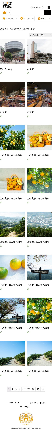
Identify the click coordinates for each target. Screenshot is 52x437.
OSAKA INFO (14, 402)
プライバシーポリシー (38, 402)
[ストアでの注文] (40, 35)
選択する (47, 12)
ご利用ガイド (35, 7)
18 (33, 389)
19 (38, 389)
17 (28, 389)
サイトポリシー (26, 407)
